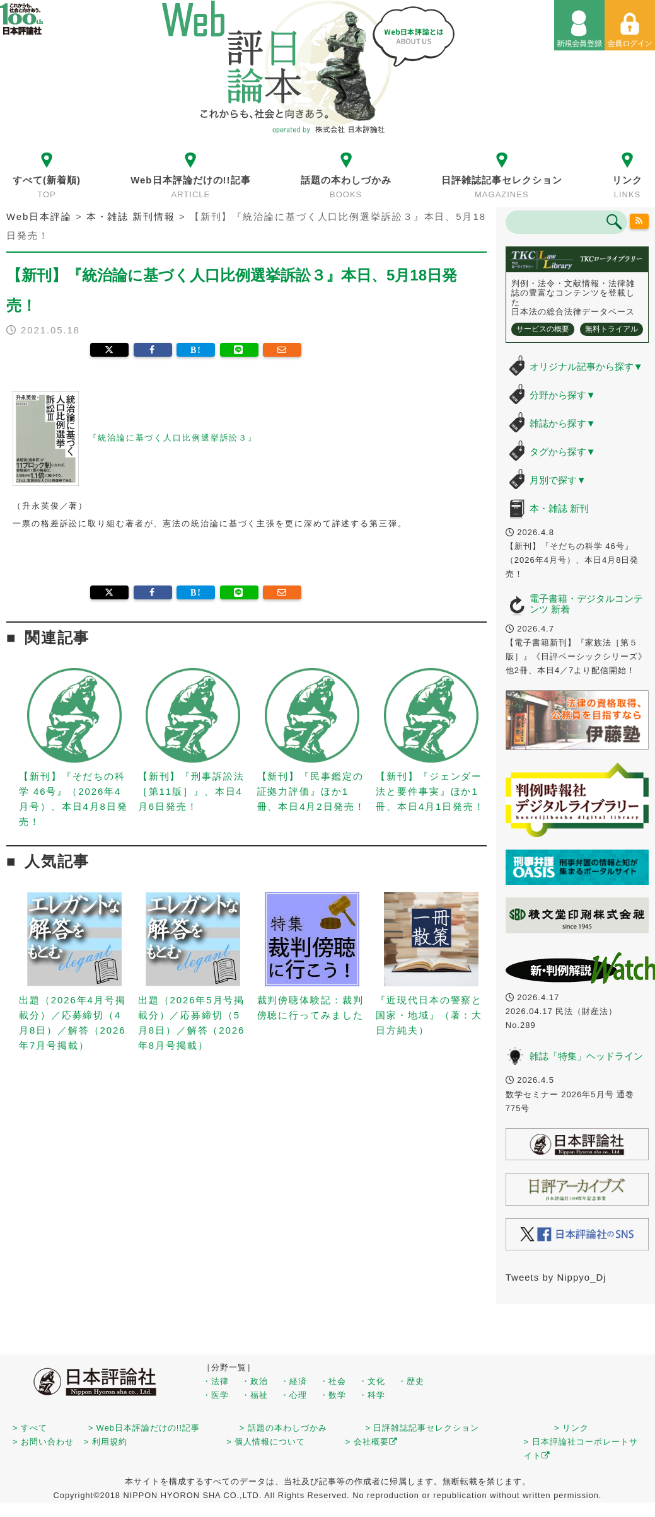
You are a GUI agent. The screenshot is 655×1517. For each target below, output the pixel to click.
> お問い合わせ (43, 1441)
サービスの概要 (542, 329)
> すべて (30, 1428)
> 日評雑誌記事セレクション (422, 1428)
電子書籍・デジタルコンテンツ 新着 (586, 603)
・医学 (215, 1395)
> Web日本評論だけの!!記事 (144, 1428)
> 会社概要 (371, 1441)
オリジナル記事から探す (586, 366)
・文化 (372, 1381)
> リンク (571, 1428)
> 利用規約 (105, 1441)
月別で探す (558, 480)
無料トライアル (611, 329)
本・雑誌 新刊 (559, 508)
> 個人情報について (265, 1441)
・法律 (215, 1381)
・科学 (372, 1395)
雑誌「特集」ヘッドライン (586, 1056)
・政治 (254, 1381)
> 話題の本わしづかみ (283, 1428)
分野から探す (563, 394)
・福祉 (254, 1395)
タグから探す (563, 451)
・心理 (294, 1395)
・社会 (333, 1381)
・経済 (294, 1381)
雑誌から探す (563, 423)
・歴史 (411, 1381)
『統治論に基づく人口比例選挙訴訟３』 (172, 438)
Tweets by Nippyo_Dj (556, 1277)
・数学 (333, 1395)
